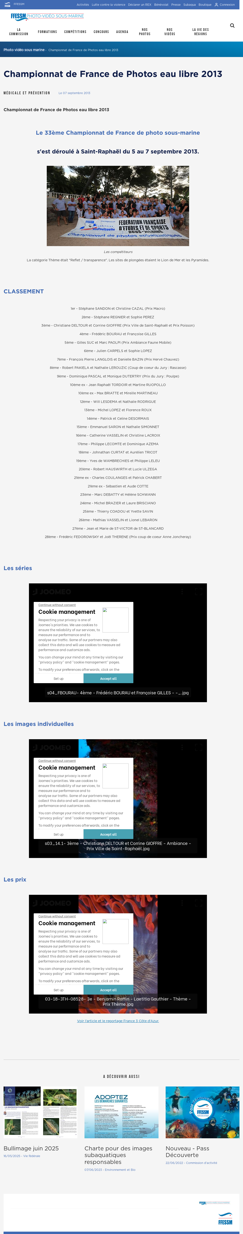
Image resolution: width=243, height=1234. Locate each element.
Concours (101, 32)
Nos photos (145, 32)
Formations (47, 32)
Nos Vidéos (169, 32)
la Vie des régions (200, 32)
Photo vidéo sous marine (24, 50)
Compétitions (75, 32)
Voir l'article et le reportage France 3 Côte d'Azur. (118, 1021)
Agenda (122, 32)
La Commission (18, 32)
